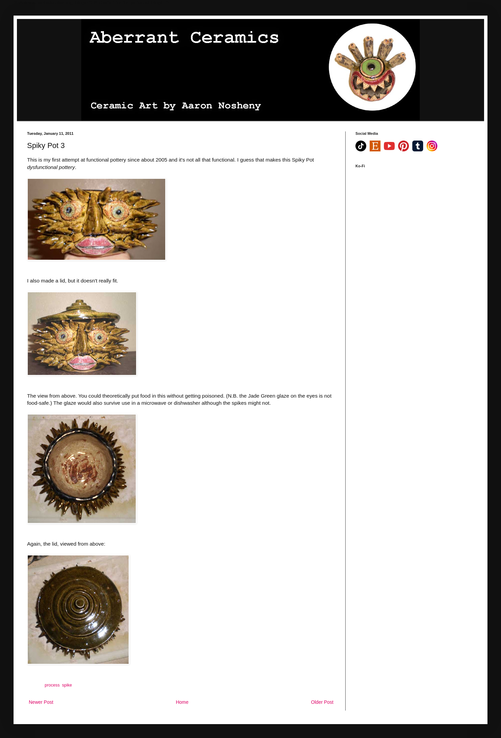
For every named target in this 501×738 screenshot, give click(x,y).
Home (182, 702)
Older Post (322, 702)
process (52, 685)
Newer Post (41, 702)
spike (67, 685)
